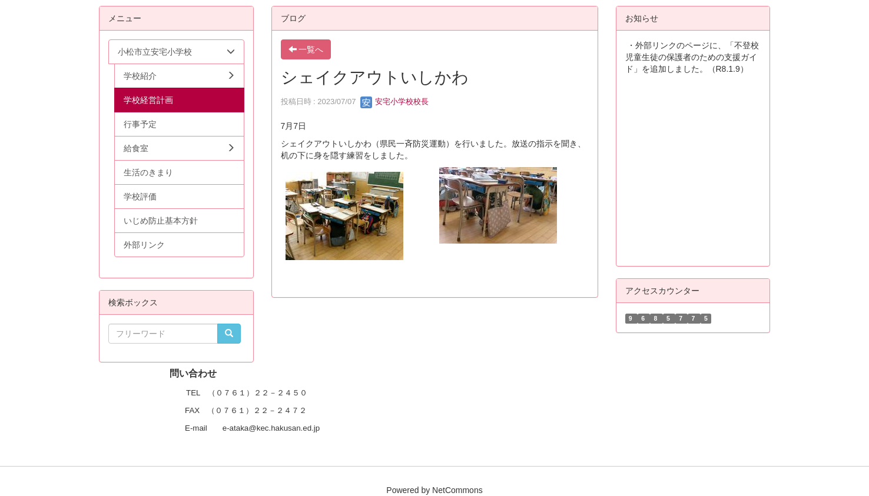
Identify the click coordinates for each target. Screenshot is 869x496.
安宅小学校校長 (394, 101)
